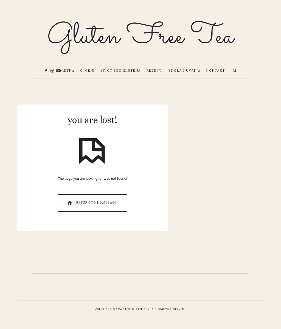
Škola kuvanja (185, 71)
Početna (65, 71)
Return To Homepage (91, 203)
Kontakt (215, 71)
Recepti (155, 71)
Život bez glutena (120, 71)
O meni (87, 71)
